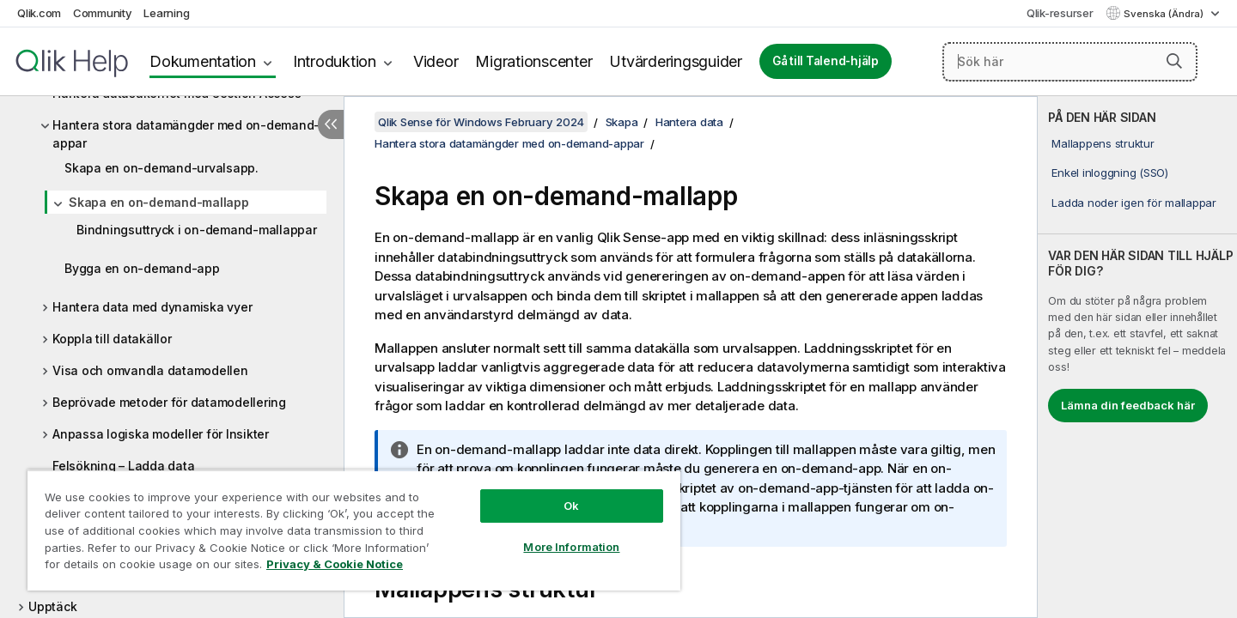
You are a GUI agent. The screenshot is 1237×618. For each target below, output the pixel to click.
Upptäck (52, 606)
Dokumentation (202, 61)
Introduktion (334, 61)
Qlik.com (39, 13)
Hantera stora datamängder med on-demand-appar (186, 134)
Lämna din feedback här (1128, 405)
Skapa (622, 122)
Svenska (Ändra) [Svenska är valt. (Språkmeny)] (1165, 14)
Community (102, 13)
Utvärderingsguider (675, 61)
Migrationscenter (533, 61)
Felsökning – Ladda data (123, 465)
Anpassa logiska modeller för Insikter (160, 434)
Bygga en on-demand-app (142, 268)
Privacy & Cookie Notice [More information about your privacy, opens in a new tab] (334, 564)
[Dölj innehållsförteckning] (331, 124)
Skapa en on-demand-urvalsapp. (161, 168)
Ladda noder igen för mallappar (1133, 202)
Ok (571, 505)
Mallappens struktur (1102, 143)
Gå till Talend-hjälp (825, 61)
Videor (436, 61)
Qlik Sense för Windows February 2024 (481, 122)
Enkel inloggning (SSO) (1109, 172)
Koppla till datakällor (112, 338)
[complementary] (1137, 357)
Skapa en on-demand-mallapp (159, 202)
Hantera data (689, 122)
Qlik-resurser (1060, 13)
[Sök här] (1070, 62)
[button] (1174, 61)
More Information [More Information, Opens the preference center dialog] (571, 547)
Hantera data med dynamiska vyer (152, 307)
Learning (166, 13)
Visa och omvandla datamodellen (150, 370)
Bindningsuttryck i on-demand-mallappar (196, 229)
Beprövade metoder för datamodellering (169, 402)
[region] (353, 530)
